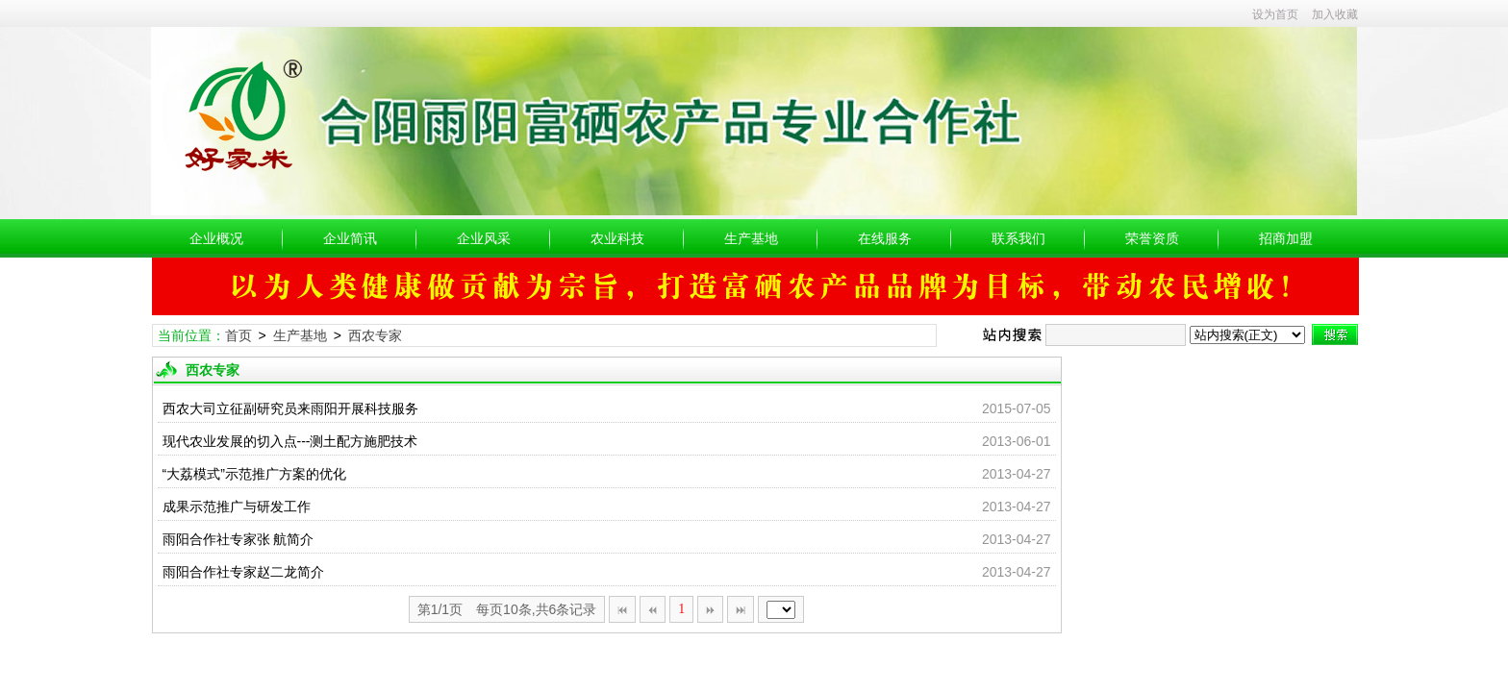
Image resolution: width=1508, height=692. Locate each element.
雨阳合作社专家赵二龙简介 (243, 572)
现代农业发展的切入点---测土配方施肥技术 (290, 441)
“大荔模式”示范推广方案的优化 (254, 474)
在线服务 (885, 238)
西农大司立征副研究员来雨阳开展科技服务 (290, 408)
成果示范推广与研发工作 (237, 506)
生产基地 (751, 238)
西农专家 (375, 335)
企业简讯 (350, 238)
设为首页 (1275, 14)
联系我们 (1018, 238)
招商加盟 (1286, 238)
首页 (238, 335)
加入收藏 (1335, 14)
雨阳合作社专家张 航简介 (238, 539)
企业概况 (216, 238)
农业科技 (617, 238)
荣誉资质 (1152, 238)
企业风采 (484, 238)
